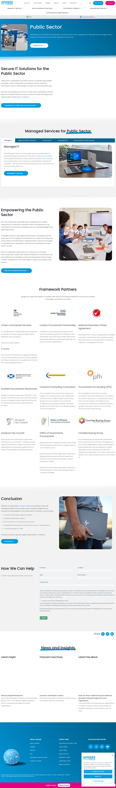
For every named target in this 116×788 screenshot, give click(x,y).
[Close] (112, 755)
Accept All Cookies (98, 771)
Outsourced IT (47, 140)
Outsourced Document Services (84, 140)
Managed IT (8, 140)
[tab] (8, 140)
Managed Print (62, 140)
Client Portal (64, 785)
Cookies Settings (98, 781)
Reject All (98, 776)
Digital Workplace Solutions (27, 140)
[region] (98, 770)
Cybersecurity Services (44, 156)
